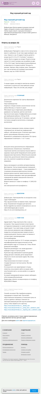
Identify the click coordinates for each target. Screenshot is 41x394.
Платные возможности (8, 347)
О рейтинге (5, 337)
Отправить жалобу (25, 352)
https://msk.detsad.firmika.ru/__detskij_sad (16, 305)
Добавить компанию (26, 335)
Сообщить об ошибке (26, 349)
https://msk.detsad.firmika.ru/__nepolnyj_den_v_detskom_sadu (22, 310)
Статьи (22, 333)
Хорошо (34, 390)
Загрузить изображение (26, 337)
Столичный (20, 95)
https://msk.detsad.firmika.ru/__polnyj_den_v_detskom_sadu (22, 308)
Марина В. (6, 22)
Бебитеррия (20, 193)
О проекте (5, 333)
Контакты (23, 347)
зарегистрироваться (29, 320)
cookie (13, 390)
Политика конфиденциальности (10, 340)
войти (18, 320)
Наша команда (6, 335)
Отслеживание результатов (9, 349)
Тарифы (4, 352)
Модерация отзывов (26, 354)
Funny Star (20, 217)
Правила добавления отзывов (28, 340)
